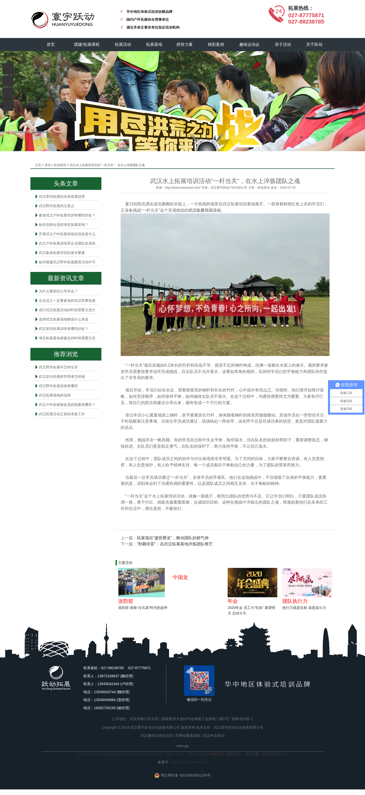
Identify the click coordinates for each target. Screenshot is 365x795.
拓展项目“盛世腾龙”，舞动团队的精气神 (173, 538)
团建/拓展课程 (87, 44)
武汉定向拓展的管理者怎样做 (62, 376)
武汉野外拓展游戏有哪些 (58, 386)
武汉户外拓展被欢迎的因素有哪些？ (67, 405)
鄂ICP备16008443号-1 (189, 762)
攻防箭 (125, 601)
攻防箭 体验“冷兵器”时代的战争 (143, 608)
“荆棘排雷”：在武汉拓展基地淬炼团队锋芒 (175, 544)
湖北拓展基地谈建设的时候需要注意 (67, 338)
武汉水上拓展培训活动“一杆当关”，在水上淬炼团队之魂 (107, 165)
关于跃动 (314, 44)
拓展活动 (123, 44)
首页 (51, 44)
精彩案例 (216, 44)
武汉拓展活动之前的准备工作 (62, 414)
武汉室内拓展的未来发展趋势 (62, 196)
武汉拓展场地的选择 (55, 395)
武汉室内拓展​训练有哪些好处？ (63, 329)
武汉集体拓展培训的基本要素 (62, 253)
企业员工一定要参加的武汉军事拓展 (67, 301)
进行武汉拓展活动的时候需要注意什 (67, 310)
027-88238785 (306, 21)
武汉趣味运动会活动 (157, 735)
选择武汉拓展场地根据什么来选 (63, 319)
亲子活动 (283, 44)
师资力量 (185, 44)
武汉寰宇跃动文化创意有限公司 (238, 727)
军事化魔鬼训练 (187, 735)
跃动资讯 (60, 165)
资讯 (48, 165)
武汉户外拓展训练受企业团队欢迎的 (67, 243)
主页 (38, 165)
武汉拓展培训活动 (204, 210)
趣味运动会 (250, 44)
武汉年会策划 (213, 735)
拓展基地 (154, 44)
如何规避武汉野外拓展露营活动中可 (67, 262)
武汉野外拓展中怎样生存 (58, 367)
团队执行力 (295, 601)
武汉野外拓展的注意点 (56, 206)
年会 (233, 601)
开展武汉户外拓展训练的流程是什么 (67, 234)
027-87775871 (306, 15)
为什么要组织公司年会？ (58, 291)
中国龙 (180, 577)
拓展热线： (301, 8)
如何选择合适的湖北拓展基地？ (63, 225)
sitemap (182, 746)
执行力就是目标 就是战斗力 (304, 608)
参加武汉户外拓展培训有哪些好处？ (67, 215)
